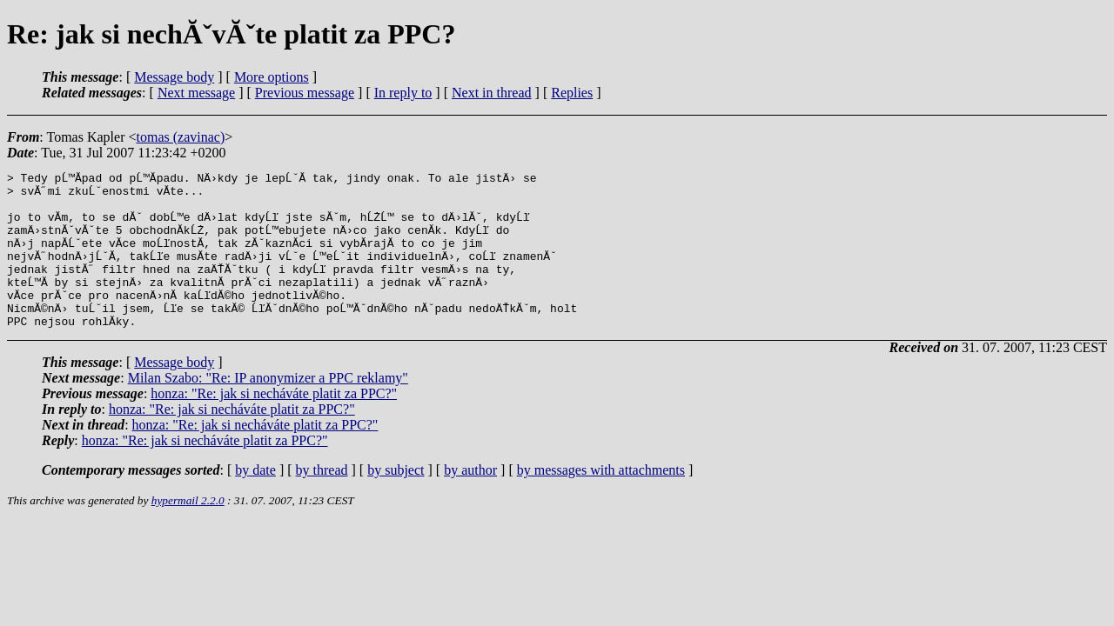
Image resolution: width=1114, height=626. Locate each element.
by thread (322, 501)
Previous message (304, 92)
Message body (174, 77)
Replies (572, 92)
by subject (395, 501)
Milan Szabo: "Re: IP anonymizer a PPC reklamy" (268, 409)
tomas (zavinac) (180, 137)
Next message (196, 92)
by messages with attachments (601, 501)
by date (255, 501)
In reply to (403, 92)
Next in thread (492, 92)
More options (271, 77)
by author (470, 501)
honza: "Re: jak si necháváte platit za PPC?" (274, 424)
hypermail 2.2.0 (188, 531)
